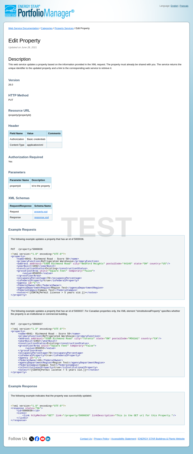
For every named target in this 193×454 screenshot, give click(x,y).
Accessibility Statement (123, 438)
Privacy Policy (101, 438)
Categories (47, 28)
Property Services (64, 28)
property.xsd (41, 211)
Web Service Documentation (23, 28)
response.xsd (41, 217)
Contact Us (86, 438)
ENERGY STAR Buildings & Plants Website (161, 438)
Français (184, 6)
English (174, 6)
